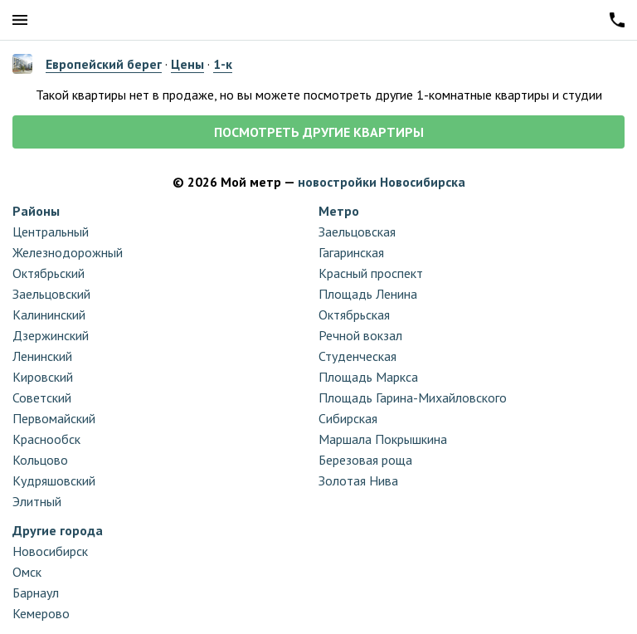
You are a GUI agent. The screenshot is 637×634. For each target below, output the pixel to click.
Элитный (36, 501)
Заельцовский (51, 293)
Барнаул (35, 592)
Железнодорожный (67, 252)
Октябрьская (354, 314)
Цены (187, 64)
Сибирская (347, 418)
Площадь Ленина (367, 293)
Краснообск (46, 439)
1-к (222, 64)
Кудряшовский (53, 480)
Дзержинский (50, 335)
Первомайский (53, 418)
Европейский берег (104, 64)
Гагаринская (351, 252)
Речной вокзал (360, 335)
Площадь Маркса (368, 376)
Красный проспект (370, 273)
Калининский (48, 314)
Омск (26, 571)
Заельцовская (357, 231)
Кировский (42, 376)
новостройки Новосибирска (381, 181)
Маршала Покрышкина (382, 439)
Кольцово (40, 459)
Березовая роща (365, 459)
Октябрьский (48, 273)
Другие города (57, 530)
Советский (41, 397)
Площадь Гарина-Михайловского (412, 397)
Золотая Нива (358, 480)
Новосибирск (50, 551)
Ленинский (42, 356)
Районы (36, 210)
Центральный (50, 231)
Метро (338, 210)
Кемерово (41, 613)
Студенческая (357, 356)
